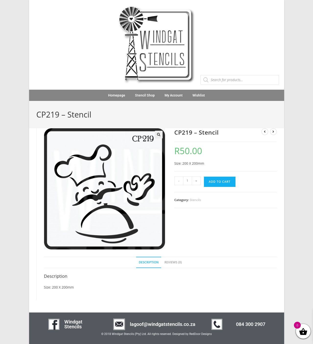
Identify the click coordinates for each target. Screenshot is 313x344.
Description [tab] (149, 262)
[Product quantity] (187, 180)
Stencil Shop (145, 95)
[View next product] (273, 131)
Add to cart (220, 182)
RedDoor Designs (200, 334)
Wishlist (198, 95)
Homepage (116, 95)
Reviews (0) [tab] (173, 262)
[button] (159, 135)
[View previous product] (264, 131)
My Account (174, 95)
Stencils (195, 200)
